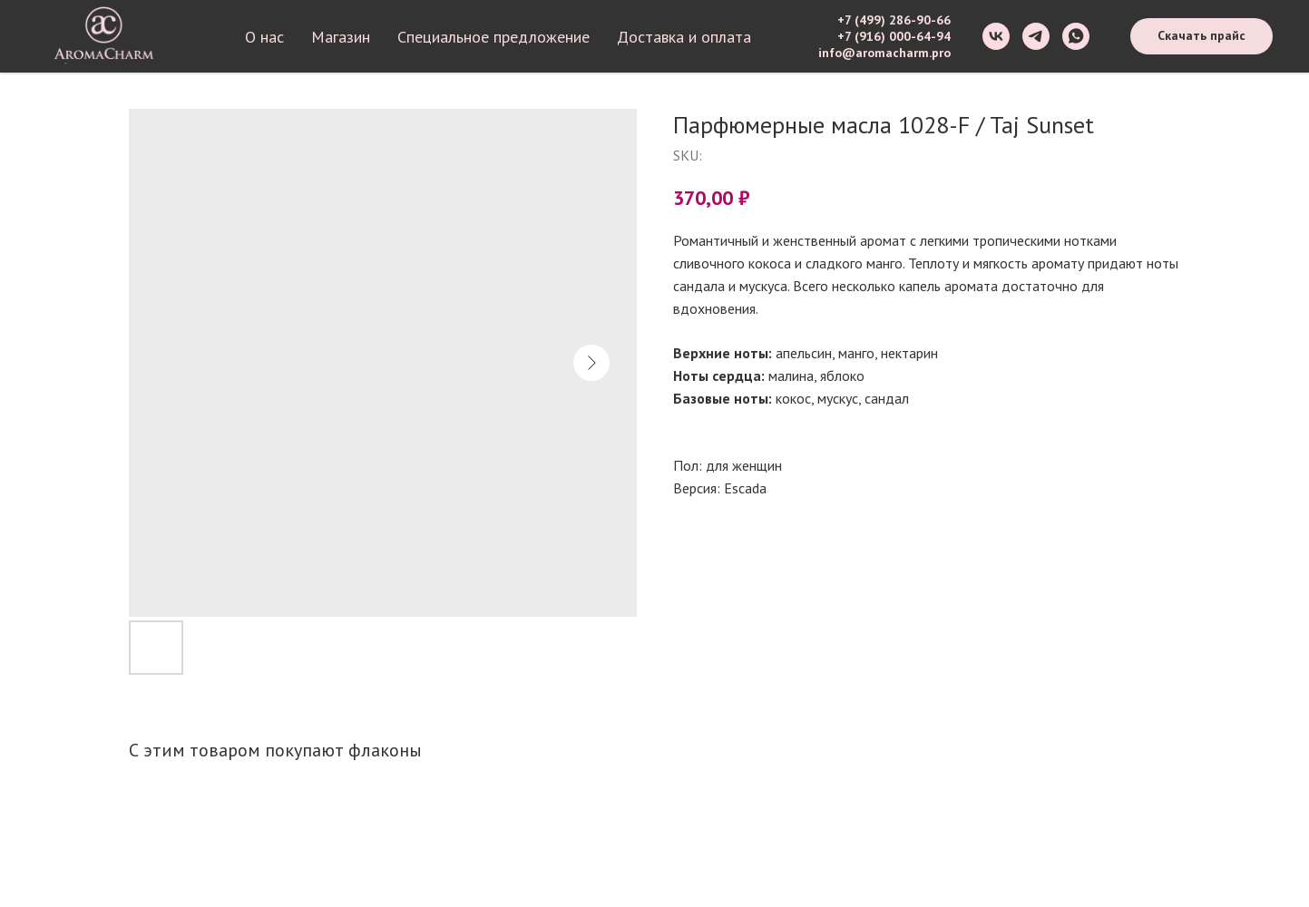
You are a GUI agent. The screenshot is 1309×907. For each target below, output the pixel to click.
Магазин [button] (340, 36)
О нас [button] (264, 36)
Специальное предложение (493, 36)
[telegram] (1036, 36)
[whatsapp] (1075, 36)
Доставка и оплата (684, 36)
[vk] (996, 36)
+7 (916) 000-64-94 (894, 36)
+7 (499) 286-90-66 (894, 20)
